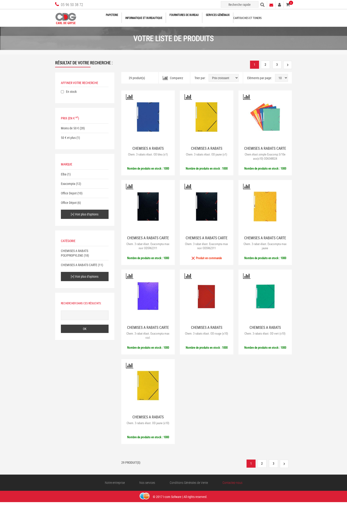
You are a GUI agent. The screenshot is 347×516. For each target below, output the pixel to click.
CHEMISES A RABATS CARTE (79, 265)
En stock (71, 91)
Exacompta (68, 183)
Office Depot (69, 193)
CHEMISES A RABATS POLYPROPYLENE (74, 253)
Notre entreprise (115, 482)
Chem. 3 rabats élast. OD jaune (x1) (206, 154)
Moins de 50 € (70, 128)
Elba (63, 174)
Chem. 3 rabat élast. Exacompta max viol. (147, 335)
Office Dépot (69, 202)
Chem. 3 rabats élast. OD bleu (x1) (148, 154)
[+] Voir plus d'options (84, 214)
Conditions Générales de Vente (189, 482)
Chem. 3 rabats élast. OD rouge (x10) (206, 333)
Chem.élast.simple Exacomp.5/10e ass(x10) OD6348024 (265, 156)
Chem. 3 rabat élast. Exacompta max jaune (265, 246)
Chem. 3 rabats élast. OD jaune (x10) (148, 423)
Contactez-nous (232, 482)
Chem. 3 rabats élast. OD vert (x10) (264, 333)
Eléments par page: (259, 78)
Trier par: (200, 78)
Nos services (147, 482)
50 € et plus (68, 137)
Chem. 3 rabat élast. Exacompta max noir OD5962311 (147, 246)
